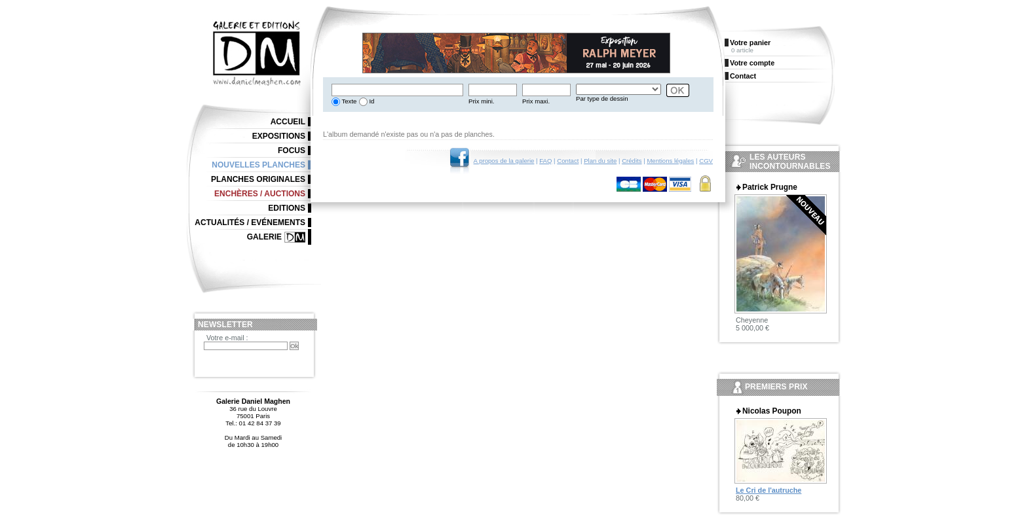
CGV (706, 160)
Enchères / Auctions (259, 193)
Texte (348, 101)
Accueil (288, 121)
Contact (568, 160)
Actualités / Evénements (250, 222)
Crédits (631, 160)
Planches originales (258, 179)
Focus (291, 150)
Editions (286, 208)
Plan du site (600, 160)
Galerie (264, 236)
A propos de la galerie (504, 160)
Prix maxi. (536, 101)
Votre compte (752, 63)
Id (371, 101)
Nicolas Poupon (771, 411)
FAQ (545, 160)
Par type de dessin (602, 98)
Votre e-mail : (227, 338)
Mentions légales (670, 160)
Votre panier (750, 42)
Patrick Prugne (769, 187)
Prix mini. (481, 101)
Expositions (278, 136)
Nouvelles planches (258, 164)
